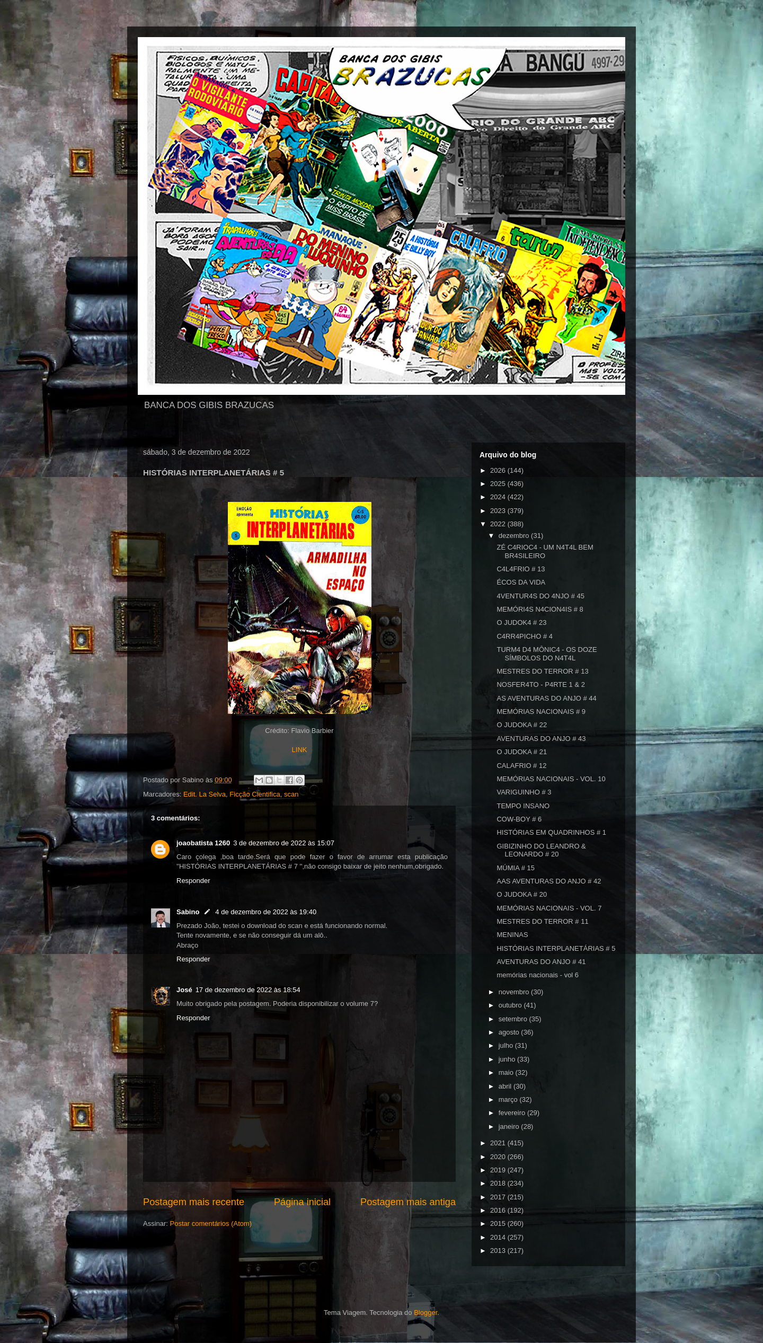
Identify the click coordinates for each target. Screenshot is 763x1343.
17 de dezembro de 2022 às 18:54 (248, 990)
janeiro (510, 1126)
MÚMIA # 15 (515, 868)
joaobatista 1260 (203, 843)
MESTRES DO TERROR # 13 (542, 671)
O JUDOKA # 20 (521, 894)
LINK (299, 750)
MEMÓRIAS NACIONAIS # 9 (540, 711)
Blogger (425, 1313)
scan (291, 794)
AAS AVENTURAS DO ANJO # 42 (548, 881)
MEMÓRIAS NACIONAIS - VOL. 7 (548, 908)
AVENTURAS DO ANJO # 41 (540, 962)
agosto (510, 1032)
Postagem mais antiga (408, 1202)
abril (506, 1086)
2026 (499, 470)
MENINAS (512, 935)
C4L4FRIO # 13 (520, 569)
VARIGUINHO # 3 (523, 792)
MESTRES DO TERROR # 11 (542, 921)
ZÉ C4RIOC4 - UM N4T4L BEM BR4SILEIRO (544, 551)
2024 (499, 497)
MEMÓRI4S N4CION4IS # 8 (539, 609)
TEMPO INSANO (522, 806)
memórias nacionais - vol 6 (537, 975)
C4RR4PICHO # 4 (524, 636)
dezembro (515, 536)
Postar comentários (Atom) (211, 1223)
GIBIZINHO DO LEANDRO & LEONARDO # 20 (540, 850)
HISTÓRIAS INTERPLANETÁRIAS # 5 (555, 948)
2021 (499, 1143)
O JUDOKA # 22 (521, 725)
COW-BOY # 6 (519, 819)
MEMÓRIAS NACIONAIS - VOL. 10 (550, 779)
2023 (499, 511)
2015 (499, 1223)
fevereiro (513, 1113)
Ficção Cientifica (254, 794)
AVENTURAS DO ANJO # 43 (540, 739)
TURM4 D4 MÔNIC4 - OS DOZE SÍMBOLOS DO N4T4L (546, 654)
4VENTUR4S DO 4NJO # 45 (540, 596)
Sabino (187, 912)
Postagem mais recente (193, 1202)
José (184, 990)
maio (507, 1072)
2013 (499, 1250)
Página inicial (302, 1202)
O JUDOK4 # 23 (521, 622)
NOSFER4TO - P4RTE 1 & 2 (540, 684)
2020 (499, 1157)
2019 (499, 1170)
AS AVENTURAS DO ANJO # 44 (546, 698)
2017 (499, 1197)
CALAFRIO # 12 (521, 766)
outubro (511, 1005)
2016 (499, 1210)
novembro (515, 992)
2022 (499, 524)
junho (508, 1059)
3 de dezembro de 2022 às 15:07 (283, 843)
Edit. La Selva (204, 794)
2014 (499, 1237)
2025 (499, 484)
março (509, 1099)
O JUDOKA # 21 (521, 752)
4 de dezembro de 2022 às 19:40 (265, 912)
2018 (499, 1183)
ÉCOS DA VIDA (520, 582)
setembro (514, 1019)
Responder (193, 881)
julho (507, 1045)
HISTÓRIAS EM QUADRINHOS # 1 (551, 832)
